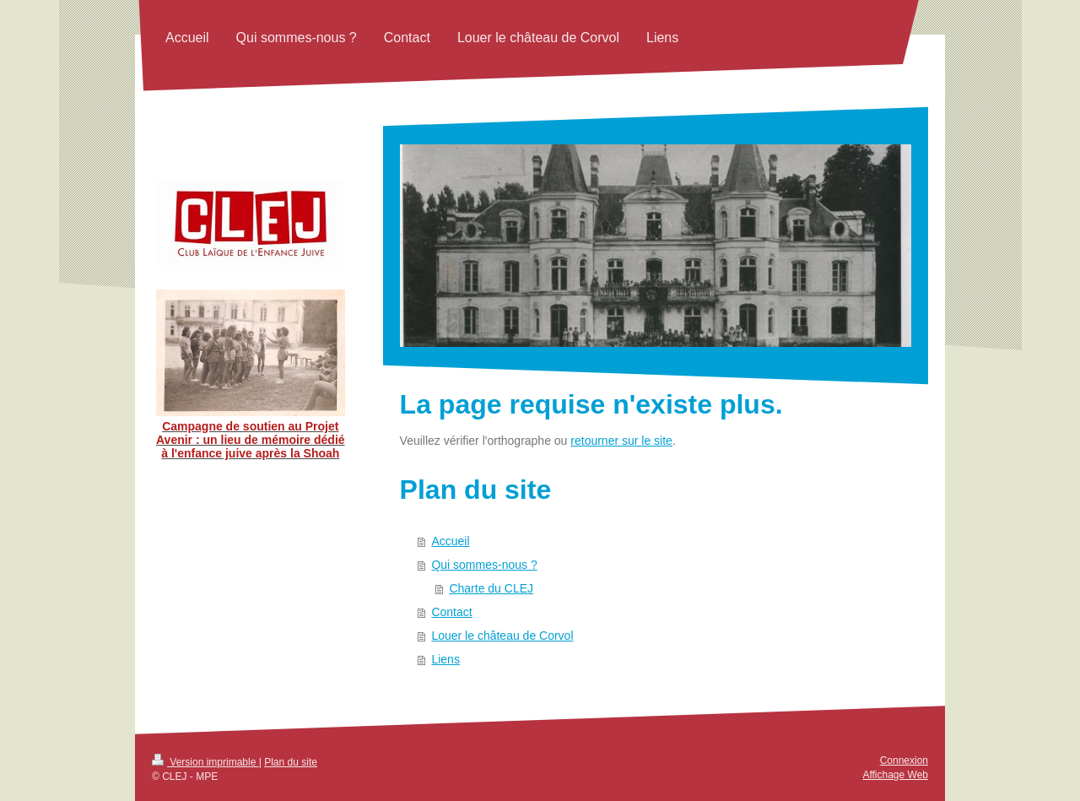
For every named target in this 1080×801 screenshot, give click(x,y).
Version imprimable (205, 762)
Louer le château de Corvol (502, 635)
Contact (451, 612)
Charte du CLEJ (491, 588)
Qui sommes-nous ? (484, 564)
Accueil (450, 541)
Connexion (904, 760)
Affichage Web (895, 775)
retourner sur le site (621, 440)
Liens (445, 659)
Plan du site (290, 762)
